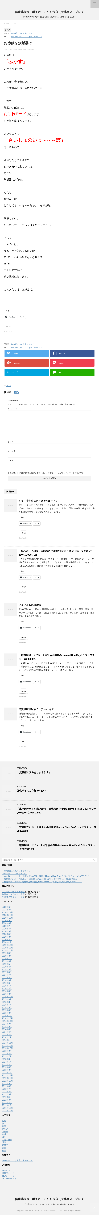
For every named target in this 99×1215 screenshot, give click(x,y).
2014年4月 (7, 1032)
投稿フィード (8, 1173)
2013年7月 (7, 1056)
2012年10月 (7, 1081)
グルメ (5, 1129)
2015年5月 (7, 1007)
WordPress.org (9, 1178)
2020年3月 (7, 937)
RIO (16, 392)
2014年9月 (7, 1024)
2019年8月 (7, 956)
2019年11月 (7, 948)
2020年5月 (7, 931)
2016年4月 (7, 988)
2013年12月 (7, 1043)
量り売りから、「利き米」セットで (26, 36)
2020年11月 (7, 915)
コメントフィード (10, 1176)
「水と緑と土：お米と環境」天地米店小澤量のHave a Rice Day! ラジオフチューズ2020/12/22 (45, 876)
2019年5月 (7, 964)
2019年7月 (7, 959)
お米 (4, 1123)
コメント (12, 409)
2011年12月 (7, 1108)
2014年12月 (7, 1018)
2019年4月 (7, 967)
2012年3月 (7, 1100)
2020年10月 (7, 918)
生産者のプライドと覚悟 (13, 892)
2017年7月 (7, 975)
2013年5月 (7, 1062)
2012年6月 (7, 1092)
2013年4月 (7, 1064)
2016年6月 (7, 983)
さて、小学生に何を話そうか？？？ (38, 500)
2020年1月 (7, 942)
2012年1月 (7, 1105)
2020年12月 (7, 912)
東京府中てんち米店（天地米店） (17, 1160)
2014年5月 (7, 1029)
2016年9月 (7, 980)
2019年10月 (7, 950)
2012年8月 (7, 1086)
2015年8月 (7, 1002)
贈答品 (5, 1145)
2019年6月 (7, 961)
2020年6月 (7, 929)
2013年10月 (7, 1048)
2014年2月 (7, 1037)
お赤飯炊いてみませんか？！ (23, 33)
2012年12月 (7, 1075)
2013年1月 (7, 1073)
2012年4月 (7, 1097)
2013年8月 (7, 1054)
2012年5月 (7, 1094)
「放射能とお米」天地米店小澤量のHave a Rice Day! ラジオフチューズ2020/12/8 (39, 879)
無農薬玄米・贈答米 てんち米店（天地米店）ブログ (49, 12)
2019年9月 (7, 953)
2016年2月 (7, 994)
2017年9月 (7, 972)
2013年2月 (7, 1070)
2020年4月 (7, 934)
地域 (4, 1134)
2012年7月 (7, 1089)
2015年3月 (7, 1010)
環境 (4, 1142)
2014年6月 (7, 1026)
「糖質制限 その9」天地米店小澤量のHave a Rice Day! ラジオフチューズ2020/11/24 (42, 882)
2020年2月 (7, 940)
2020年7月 (7, 926)
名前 (11, 442)
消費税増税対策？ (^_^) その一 (37, 709)
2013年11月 (7, 1045)
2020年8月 (7, 923)
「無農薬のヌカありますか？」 (34, 772)
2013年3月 (7, 1067)
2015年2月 (7, 1013)
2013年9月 (7, 1051)
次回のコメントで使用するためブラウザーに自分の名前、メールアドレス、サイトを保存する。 (46, 473)
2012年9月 (7, 1083)
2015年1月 (7, 1016)
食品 (4, 1150)
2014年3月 (7, 1035)
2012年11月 (7, 1078)
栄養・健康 (7, 1140)
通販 (4, 1148)
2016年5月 (7, 986)
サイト (10, 460)
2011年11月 (7, 1111)
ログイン (6, 1170)
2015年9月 (7, 999)
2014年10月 (7, 1021)
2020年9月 (7, 920)
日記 (4, 1137)
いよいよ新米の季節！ (31, 605)
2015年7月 (7, 1005)
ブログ (8, 386)
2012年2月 (7, 1102)
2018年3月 (7, 969)
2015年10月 (7, 997)
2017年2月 (7, 978)
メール (11, 451)
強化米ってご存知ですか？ (31, 790)
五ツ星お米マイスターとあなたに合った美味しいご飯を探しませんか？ (49, 1204)
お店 (4, 1121)
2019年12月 (7, 945)
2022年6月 (7, 907)
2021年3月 (7, 910)
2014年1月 (7, 1040)
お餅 (4, 1126)
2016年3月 (7, 991)
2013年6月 (7, 1059)
